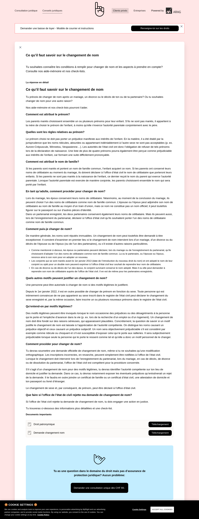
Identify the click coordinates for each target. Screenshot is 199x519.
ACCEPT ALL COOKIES (162, 512)
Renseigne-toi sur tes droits (154, 28)
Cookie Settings (139, 512)
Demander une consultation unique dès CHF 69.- (99, 488)
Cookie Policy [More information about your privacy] (43, 517)
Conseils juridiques (52, 10)
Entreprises (140, 10)
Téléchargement (160, 424)
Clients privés (120, 10)
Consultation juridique (26, 10)
